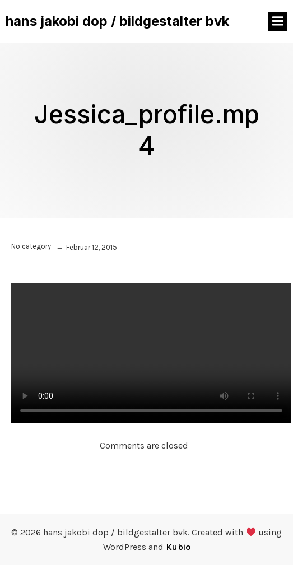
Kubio (178, 546)
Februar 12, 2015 (91, 247)
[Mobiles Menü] (277, 21)
